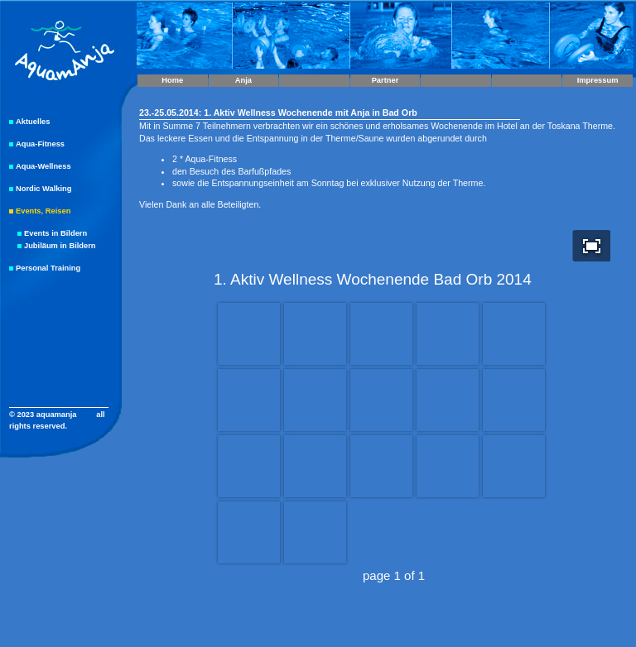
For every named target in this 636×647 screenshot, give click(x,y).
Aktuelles (33, 121)
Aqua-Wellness (43, 166)
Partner (385, 80)
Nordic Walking (44, 189)
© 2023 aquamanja (43, 414)
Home (172, 80)
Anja (243, 80)
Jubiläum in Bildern (60, 246)
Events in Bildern (55, 233)
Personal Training (48, 268)
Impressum (598, 80)
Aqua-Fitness (40, 144)
